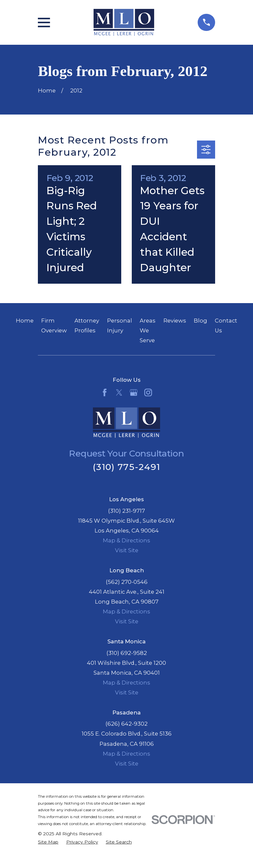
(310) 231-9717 (126, 510)
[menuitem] (48, 842)
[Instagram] (148, 392)
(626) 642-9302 (126, 723)
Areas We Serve (147, 330)
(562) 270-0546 (127, 582)
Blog (200, 320)
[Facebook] (104, 392)
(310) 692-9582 (126, 653)
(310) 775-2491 (126, 466)
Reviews (174, 320)
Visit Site (126, 550)
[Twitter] (119, 392)
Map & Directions (126, 540)
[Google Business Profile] (133, 392)
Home (25, 320)
